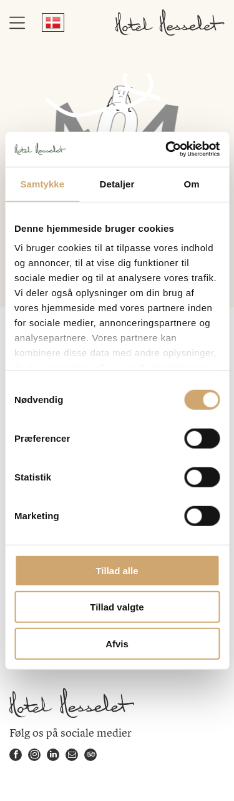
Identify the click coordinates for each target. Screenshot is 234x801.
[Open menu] (17, 23)
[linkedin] (53, 756)
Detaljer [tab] (117, 183)
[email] (72, 756)
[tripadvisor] (90, 756)
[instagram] (34, 756)
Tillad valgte (117, 607)
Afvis (117, 643)
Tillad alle (116, 570)
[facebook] (15, 756)
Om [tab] (192, 183)
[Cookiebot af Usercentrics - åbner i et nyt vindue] (167, 149)
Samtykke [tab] (42, 183)
